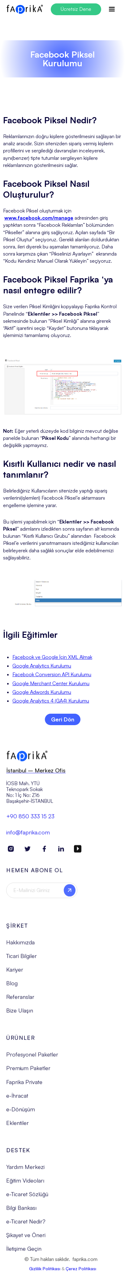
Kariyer (14, 972)
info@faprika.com (28, 835)
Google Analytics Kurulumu (41, 666)
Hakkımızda (20, 945)
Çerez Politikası (81, 1271)
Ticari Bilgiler (21, 958)
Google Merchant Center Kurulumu (50, 683)
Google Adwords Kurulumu (41, 692)
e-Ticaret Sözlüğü (27, 1197)
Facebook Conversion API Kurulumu (51, 674)
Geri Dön (62, 719)
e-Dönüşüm (20, 1112)
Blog (12, 986)
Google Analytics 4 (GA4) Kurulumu (50, 701)
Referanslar (20, 999)
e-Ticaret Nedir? (25, 1224)
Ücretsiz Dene (76, 9)
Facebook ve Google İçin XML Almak (52, 657)
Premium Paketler (28, 1071)
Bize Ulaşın (19, 1013)
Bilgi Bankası (21, 1210)
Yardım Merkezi (25, 1169)
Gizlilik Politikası (44, 1271)
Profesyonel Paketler (32, 1057)
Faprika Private (24, 1084)
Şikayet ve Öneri (25, 1238)
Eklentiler (17, 1125)
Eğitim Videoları (25, 1183)
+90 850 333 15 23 (30, 819)
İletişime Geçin (23, 1251)
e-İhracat (17, 1098)
